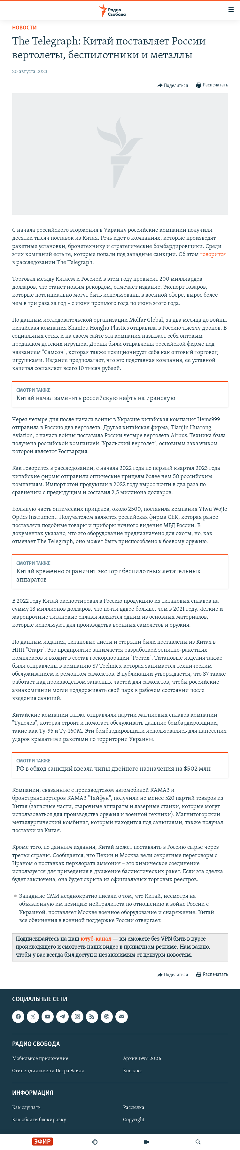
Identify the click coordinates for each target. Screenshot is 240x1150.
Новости (24, 28)
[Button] (173, 85)
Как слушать (26, 1107)
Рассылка (133, 1107)
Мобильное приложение (40, 1058)
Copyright (133, 1119)
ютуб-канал (96, 939)
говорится (213, 255)
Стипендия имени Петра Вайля (48, 1071)
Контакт (132, 1071)
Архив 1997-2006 (142, 1058)
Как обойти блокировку (39, 1119)
